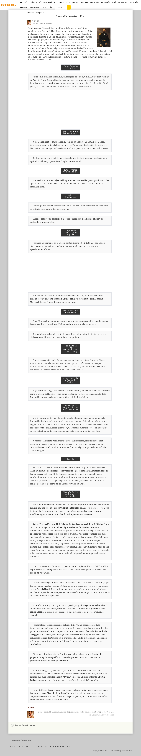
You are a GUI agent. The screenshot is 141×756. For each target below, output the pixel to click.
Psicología (34, 7)
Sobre (131, 751)
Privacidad (124, 751)
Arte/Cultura (72, 2)
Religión (24, 7)
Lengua (61, 2)
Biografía (105, 2)
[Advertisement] (71, 109)
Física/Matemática (47, 2)
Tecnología (47, 7)
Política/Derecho (119, 2)
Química (33, 2)
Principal (30, 13)
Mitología (94, 2)
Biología (24, 2)
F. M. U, (35, 21)
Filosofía (134, 2)
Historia (84, 2)
